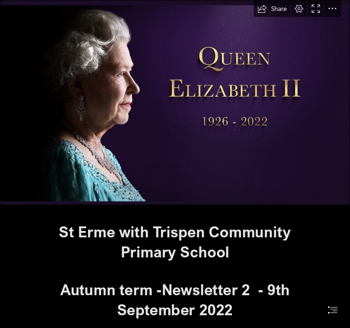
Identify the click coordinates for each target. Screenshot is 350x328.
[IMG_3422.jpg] (175, 102)
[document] (175, 164)
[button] (272, 8)
